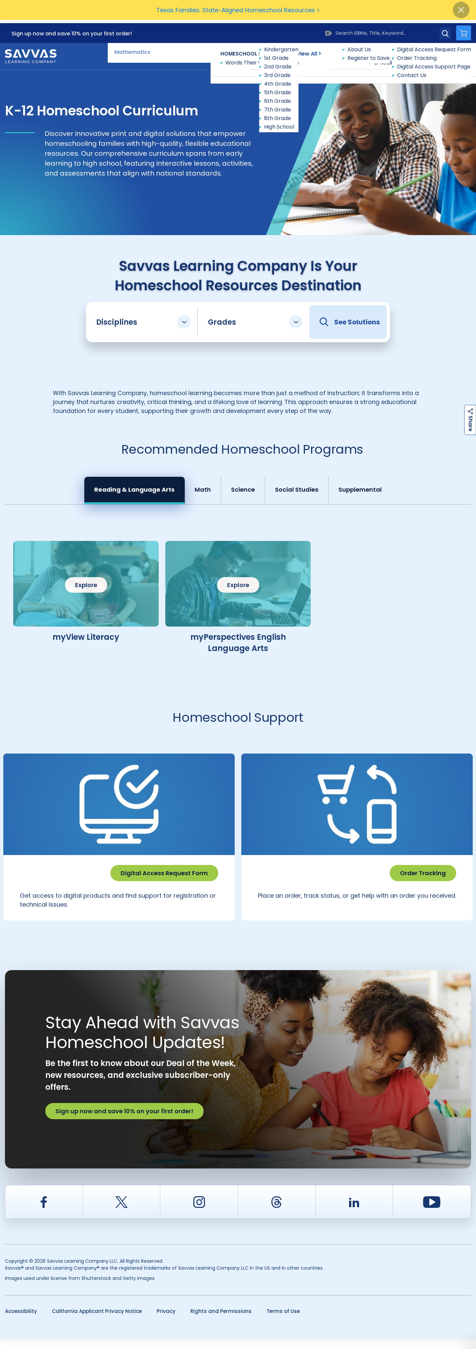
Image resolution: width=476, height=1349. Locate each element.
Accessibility (21, 1321)
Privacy (166, 1321)
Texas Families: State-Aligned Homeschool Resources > (238, 10)
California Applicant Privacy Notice (97, 1321)
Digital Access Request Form (164, 870)
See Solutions (350, 319)
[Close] (461, 10)
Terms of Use (283, 1321)
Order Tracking (423, 870)
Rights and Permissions (221, 1321)
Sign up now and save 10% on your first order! (72, 30)
